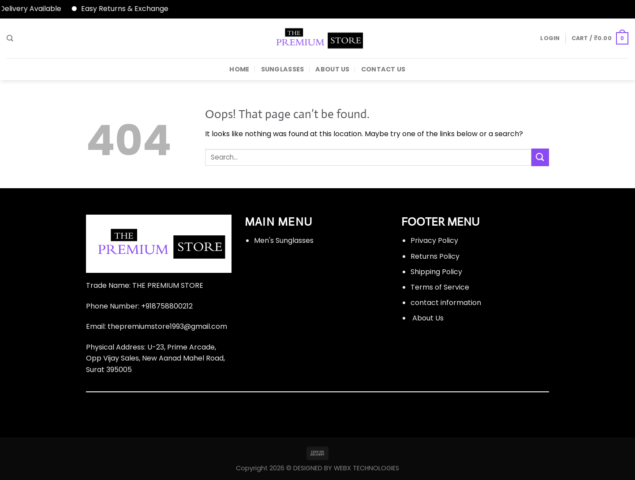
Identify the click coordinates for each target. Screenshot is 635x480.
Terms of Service (440, 287)
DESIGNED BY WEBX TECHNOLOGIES (346, 468)
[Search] (10, 38)
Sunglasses (282, 69)
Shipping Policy (436, 272)
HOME (239, 69)
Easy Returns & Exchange (128, 9)
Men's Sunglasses (284, 240)
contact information (446, 303)
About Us (332, 69)
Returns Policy (435, 256)
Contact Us (383, 69)
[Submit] (540, 157)
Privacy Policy (434, 240)
